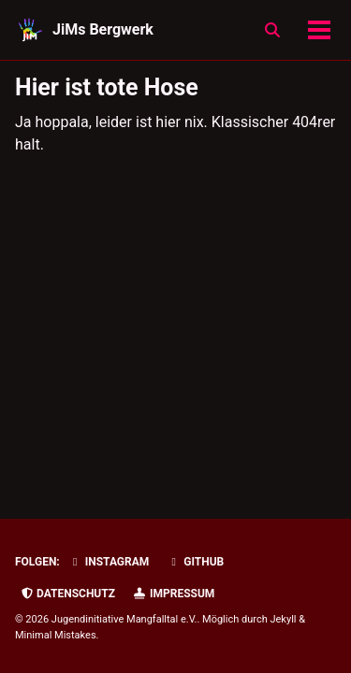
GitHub (195, 561)
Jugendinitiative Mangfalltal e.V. (124, 619)
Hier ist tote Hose (106, 87)
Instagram (109, 561)
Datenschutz (67, 593)
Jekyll (283, 619)
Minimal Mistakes (55, 635)
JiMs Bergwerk (103, 29)
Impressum (173, 593)
